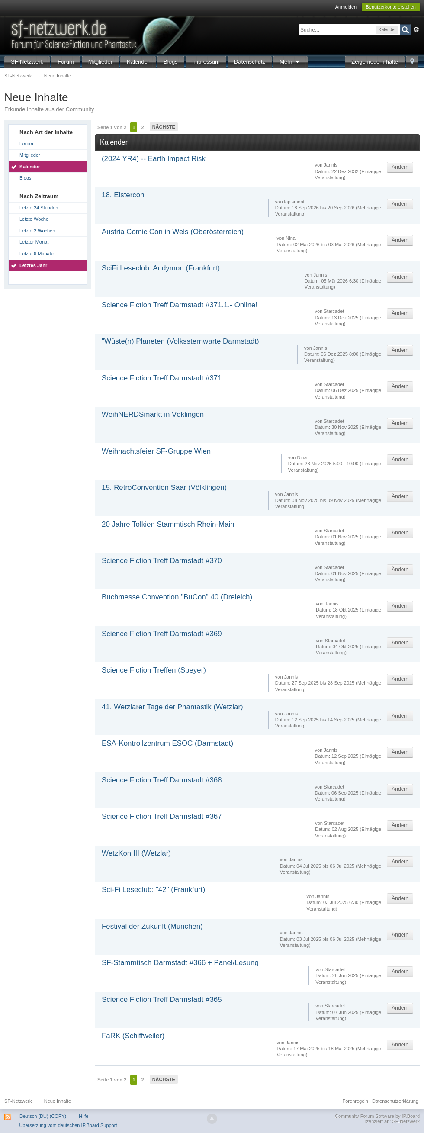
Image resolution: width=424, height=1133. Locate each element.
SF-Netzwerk (27, 61)
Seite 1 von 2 (111, 127)
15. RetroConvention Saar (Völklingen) (164, 487)
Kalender (138, 61)
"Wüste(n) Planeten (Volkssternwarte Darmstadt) (180, 341)
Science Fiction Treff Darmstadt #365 (162, 999)
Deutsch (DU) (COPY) (42, 1116)
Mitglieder (100, 61)
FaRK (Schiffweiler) (133, 1036)
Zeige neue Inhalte (374, 61)
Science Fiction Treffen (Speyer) (154, 670)
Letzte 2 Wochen (37, 230)
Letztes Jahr (33, 265)
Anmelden (346, 7)
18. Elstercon (123, 195)
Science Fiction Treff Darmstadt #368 (162, 780)
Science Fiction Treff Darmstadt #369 (162, 634)
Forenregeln (355, 1101)
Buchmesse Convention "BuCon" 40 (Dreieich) (177, 597)
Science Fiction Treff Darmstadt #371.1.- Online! (179, 305)
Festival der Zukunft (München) (152, 926)
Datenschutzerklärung (395, 1101)
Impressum (206, 61)
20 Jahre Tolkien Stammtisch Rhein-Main (168, 524)
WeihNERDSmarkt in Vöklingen (153, 414)
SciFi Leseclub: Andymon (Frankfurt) (161, 268)
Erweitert (416, 29)
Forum (66, 61)
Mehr (290, 61)
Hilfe (83, 1116)
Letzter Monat (33, 242)
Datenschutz (249, 61)
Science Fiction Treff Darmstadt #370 (162, 561)
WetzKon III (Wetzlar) (136, 853)
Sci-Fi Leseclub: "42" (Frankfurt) (153, 889)
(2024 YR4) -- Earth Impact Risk (154, 158)
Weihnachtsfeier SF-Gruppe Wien (156, 451)
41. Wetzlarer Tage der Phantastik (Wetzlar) (172, 707)
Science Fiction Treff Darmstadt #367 (162, 816)
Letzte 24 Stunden (38, 207)
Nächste (163, 126)
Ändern (400, 167)
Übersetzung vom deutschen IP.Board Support (68, 1125)
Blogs (171, 61)
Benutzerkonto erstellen (391, 7)
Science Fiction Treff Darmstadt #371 (162, 378)
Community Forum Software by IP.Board (377, 1116)
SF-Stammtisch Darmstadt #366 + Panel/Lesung (180, 963)
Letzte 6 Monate (36, 253)
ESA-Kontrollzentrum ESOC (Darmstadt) (167, 743)
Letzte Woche (33, 219)
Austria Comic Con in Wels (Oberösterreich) (173, 232)
